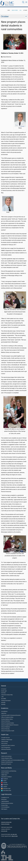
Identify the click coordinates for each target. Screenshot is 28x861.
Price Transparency (5, 747)
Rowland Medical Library (7, 719)
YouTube (4, 782)
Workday (3, 704)
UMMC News (4, 775)
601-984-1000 (14, 834)
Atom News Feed (6, 790)
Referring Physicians (6, 749)
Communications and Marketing (8, 771)
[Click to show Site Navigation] (26, 2)
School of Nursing (5, 729)
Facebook (4, 778)
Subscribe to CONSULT (6, 776)
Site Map (3, 702)
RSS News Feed (5, 788)
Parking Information (6, 700)
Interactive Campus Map (7, 694)
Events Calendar (5, 773)
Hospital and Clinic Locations (8, 745)
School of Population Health (7, 730)
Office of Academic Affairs (7, 717)
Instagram (4, 784)
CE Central (3, 689)
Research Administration (7, 762)
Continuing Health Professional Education (11, 715)
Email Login (4, 691)
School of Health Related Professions (9, 725)
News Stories (9, 5)
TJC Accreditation (5, 807)
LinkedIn (4, 786)
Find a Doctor (4, 743)
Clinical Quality (4, 741)
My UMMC (3, 698)
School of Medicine (5, 727)
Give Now (3, 692)
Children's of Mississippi (6, 739)
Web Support (4, 809)
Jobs (2, 696)
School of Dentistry (5, 721)
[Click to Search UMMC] (23, 2)
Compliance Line (5, 797)
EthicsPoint (4, 799)
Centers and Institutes (6, 756)
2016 (20, 10)
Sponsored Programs (6, 764)
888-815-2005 (15, 836)
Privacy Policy (4, 805)
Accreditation (4, 711)
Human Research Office (6, 758)
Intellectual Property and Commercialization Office (12, 760)
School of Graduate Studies (7, 723)
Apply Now (3, 713)
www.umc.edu (4, 831)
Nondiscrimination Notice (7, 803)
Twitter (3, 780)
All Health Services (5, 737)
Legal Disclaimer (5, 801)
